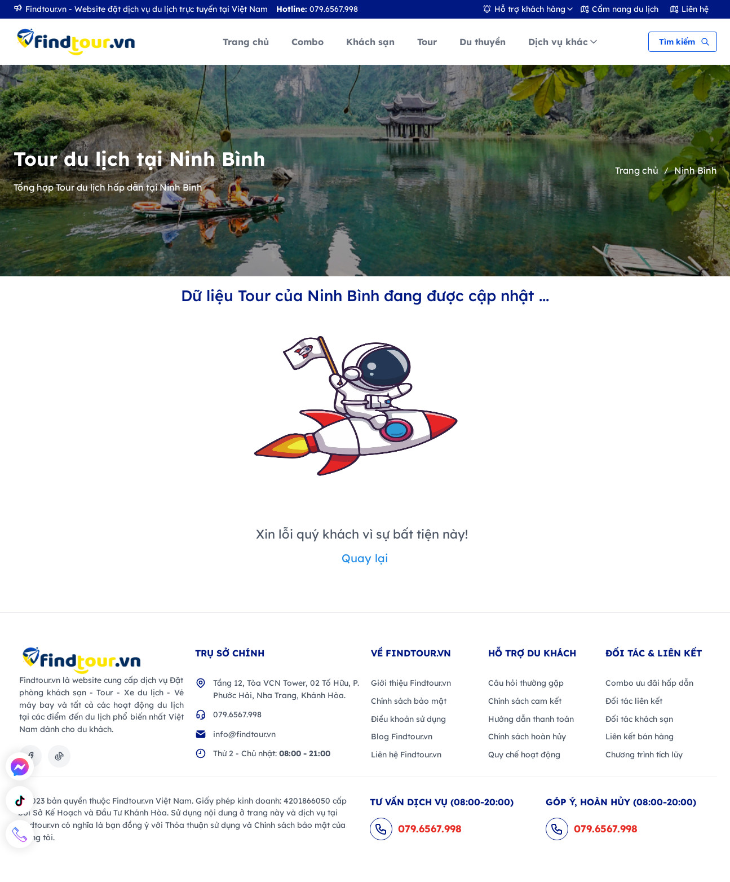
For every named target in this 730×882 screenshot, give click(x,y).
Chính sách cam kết (524, 701)
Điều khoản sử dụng (408, 719)
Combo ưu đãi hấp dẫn (649, 683)
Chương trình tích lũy (644, 754)
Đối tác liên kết (633, 701)
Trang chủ (636, 170)
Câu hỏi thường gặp (526, 683)
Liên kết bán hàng (639, 736)
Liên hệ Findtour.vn (406, 754)
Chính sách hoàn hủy (527, 736)
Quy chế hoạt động (524, 754)
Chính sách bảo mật (408, 701)
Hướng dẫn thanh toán (531, 719)
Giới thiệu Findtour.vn (411, 683)
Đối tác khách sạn (639, 719)
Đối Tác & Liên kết (653, 653)
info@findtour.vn (244, 734)
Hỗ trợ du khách (532, 653)
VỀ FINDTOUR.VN (411, 653)
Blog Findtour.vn (401, 736)
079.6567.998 (237, 714)
